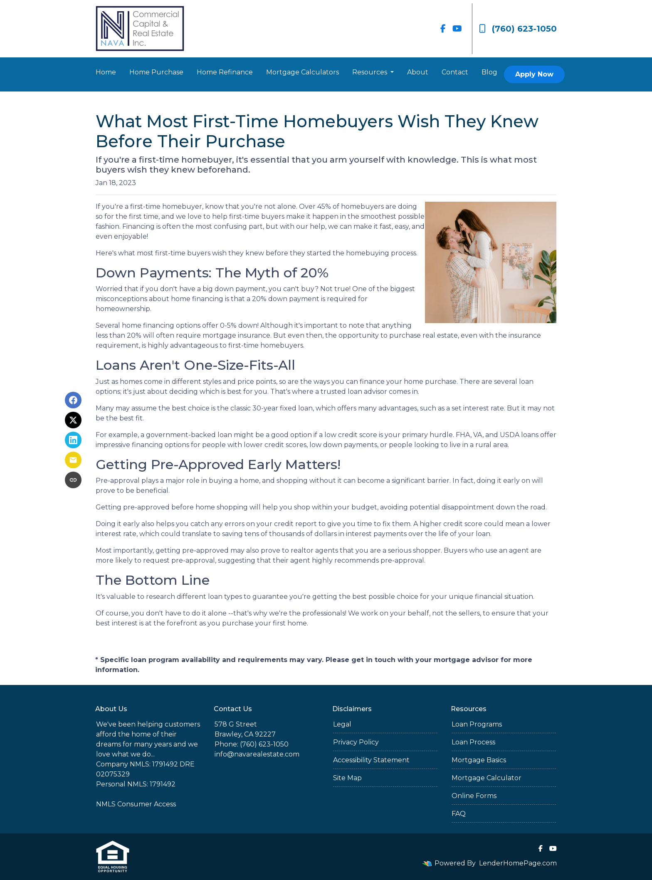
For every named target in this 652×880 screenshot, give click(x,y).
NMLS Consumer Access (136, 804)
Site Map (347, 778)
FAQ (459, 814)
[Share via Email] (73, 460)
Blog (489, 72)
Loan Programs (477, 724)
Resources (370, 72)
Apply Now (534, 74)
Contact (455, 72)
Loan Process (473, 742)
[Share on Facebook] (73, 400)
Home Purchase (156, 72)
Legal (342, 724)
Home (106, 72)
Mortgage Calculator (486, 778)
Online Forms (474, 796)
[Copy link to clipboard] (73, 480)
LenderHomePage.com (518, 863)
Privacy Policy (356, 742)
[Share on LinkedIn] (73, 440)
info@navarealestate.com (257, 754)
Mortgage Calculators (302, 72)
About (417, 72)
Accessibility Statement (371, 760)
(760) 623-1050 (518, 29)
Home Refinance (225, 72)
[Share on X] (73, 420)
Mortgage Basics (479, 760)
